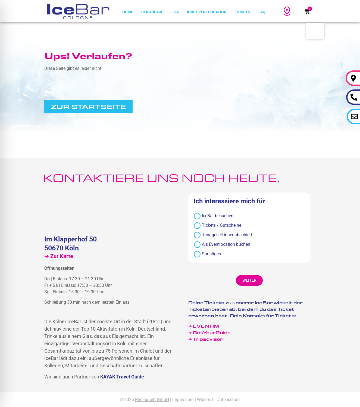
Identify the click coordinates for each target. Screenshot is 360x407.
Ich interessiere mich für (229, 201)
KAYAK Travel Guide (122, 377)
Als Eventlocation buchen (222, 244)
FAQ (261, 12)
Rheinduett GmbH (152, 399)
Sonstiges (207, 254)
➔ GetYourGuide (209, 332)
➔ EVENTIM (203, 326)
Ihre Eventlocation (207, 12)
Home (127, 12)
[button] (249, 280)
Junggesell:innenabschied (223, 235)
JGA (175, 12)
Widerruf (205, 399)
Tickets (242, 12)
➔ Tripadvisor (206, 339)
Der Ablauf (152, 12)
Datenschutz (229, 399)
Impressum (183, 399)
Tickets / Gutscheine (217, 225)
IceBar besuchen (213, 216)
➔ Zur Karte (58, 256)
